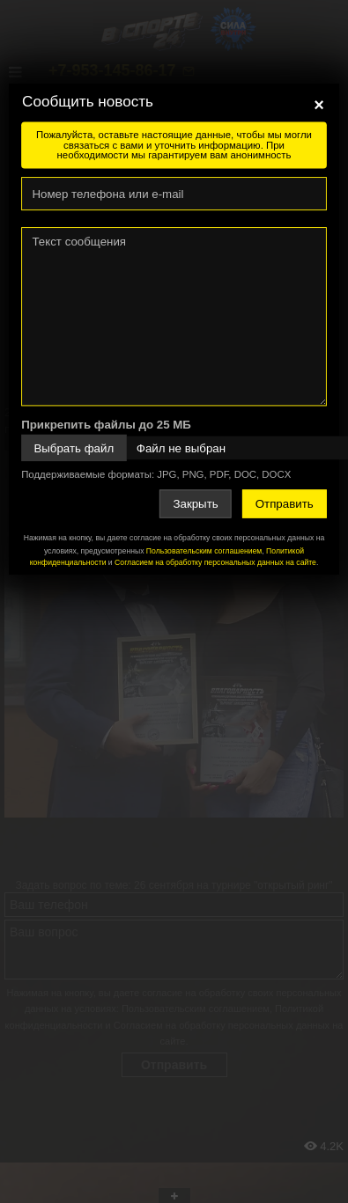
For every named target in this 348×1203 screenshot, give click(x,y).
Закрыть (195, 503)
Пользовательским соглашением (204, 550)
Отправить (284, 503)
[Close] (319, 105)
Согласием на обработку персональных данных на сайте (215, 562)
